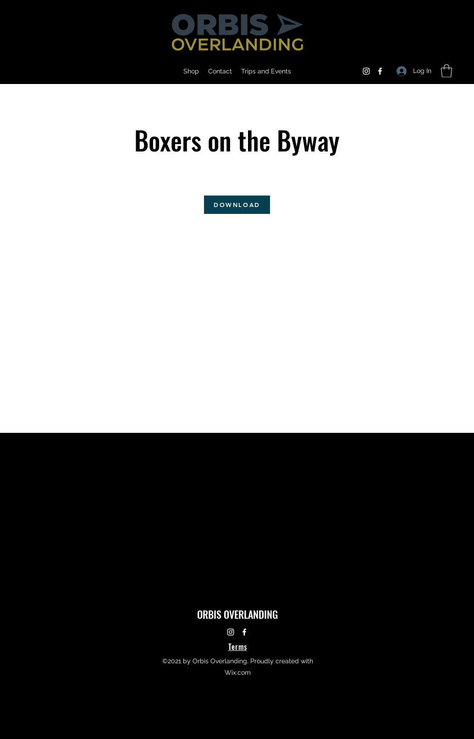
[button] (446, 71)
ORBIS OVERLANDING (237, 614)
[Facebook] (380, 71)
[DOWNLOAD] (237, 205)
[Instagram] (366, 71)
